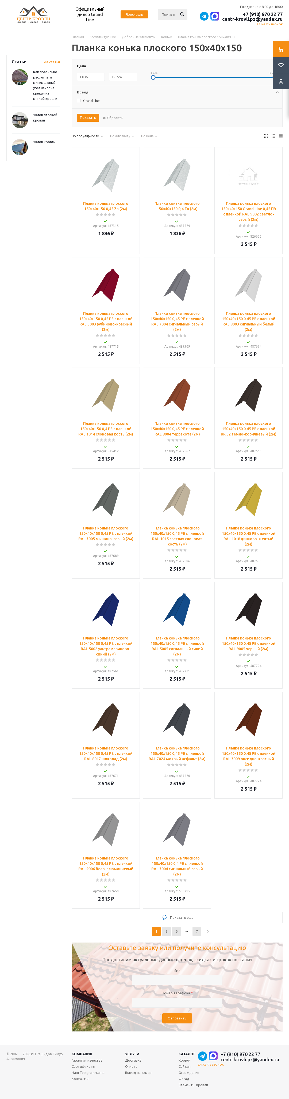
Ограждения (189, 1072)
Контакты (80, 1079)
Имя (177, 970)
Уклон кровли (44, 142)
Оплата (131, 1066)
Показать (88, 117)
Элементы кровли (193, 1085)
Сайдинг (185, 1066)
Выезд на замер (138, 1072)
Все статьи (51, 62)
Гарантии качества (87, 1060)
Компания (82, 1054)
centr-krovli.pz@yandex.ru (252, 19)
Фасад (184, 1079)
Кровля (185, 1060)
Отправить (177, 1018)
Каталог (187, 1054)
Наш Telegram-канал (88, 1072)
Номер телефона (177, 993)
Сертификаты (83, 1066)
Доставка (133, 1060)
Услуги (132, 1054)
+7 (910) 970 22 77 (263, 14)
